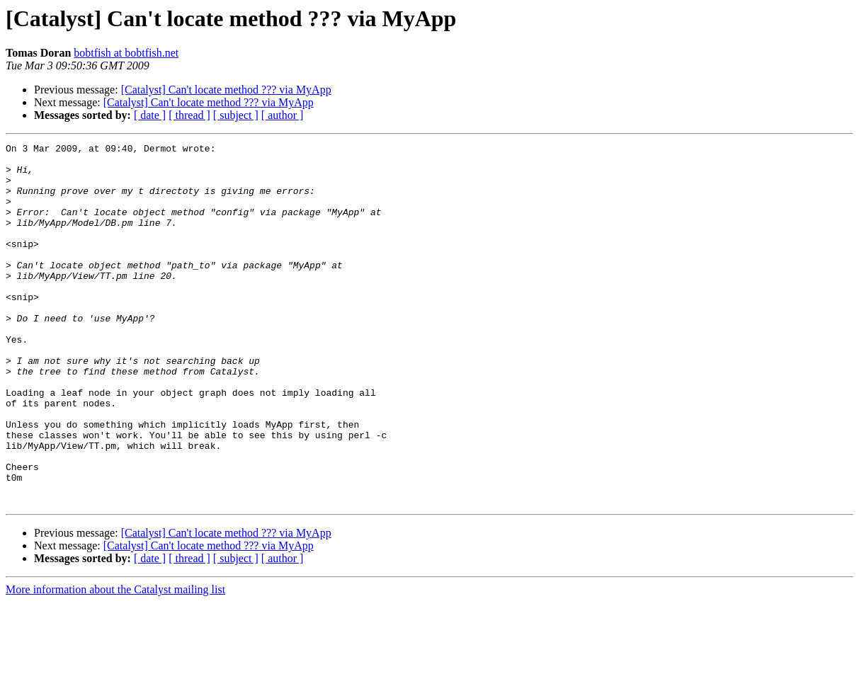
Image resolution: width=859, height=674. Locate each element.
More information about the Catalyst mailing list (115, 662)
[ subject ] (235, 115)
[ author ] (282, 115)
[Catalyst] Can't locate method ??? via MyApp (226, 90)
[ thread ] (189, 115)
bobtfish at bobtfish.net (126, 53)
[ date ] (150, 115)
